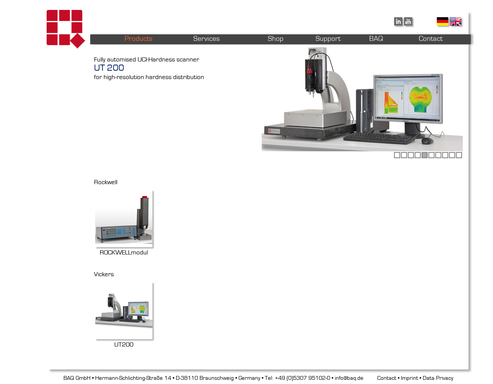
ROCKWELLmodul (123, 249)
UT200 (123, 341)
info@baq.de (349, 378)
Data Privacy (438, 378)
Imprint (409, 378)
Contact (386, 378)
